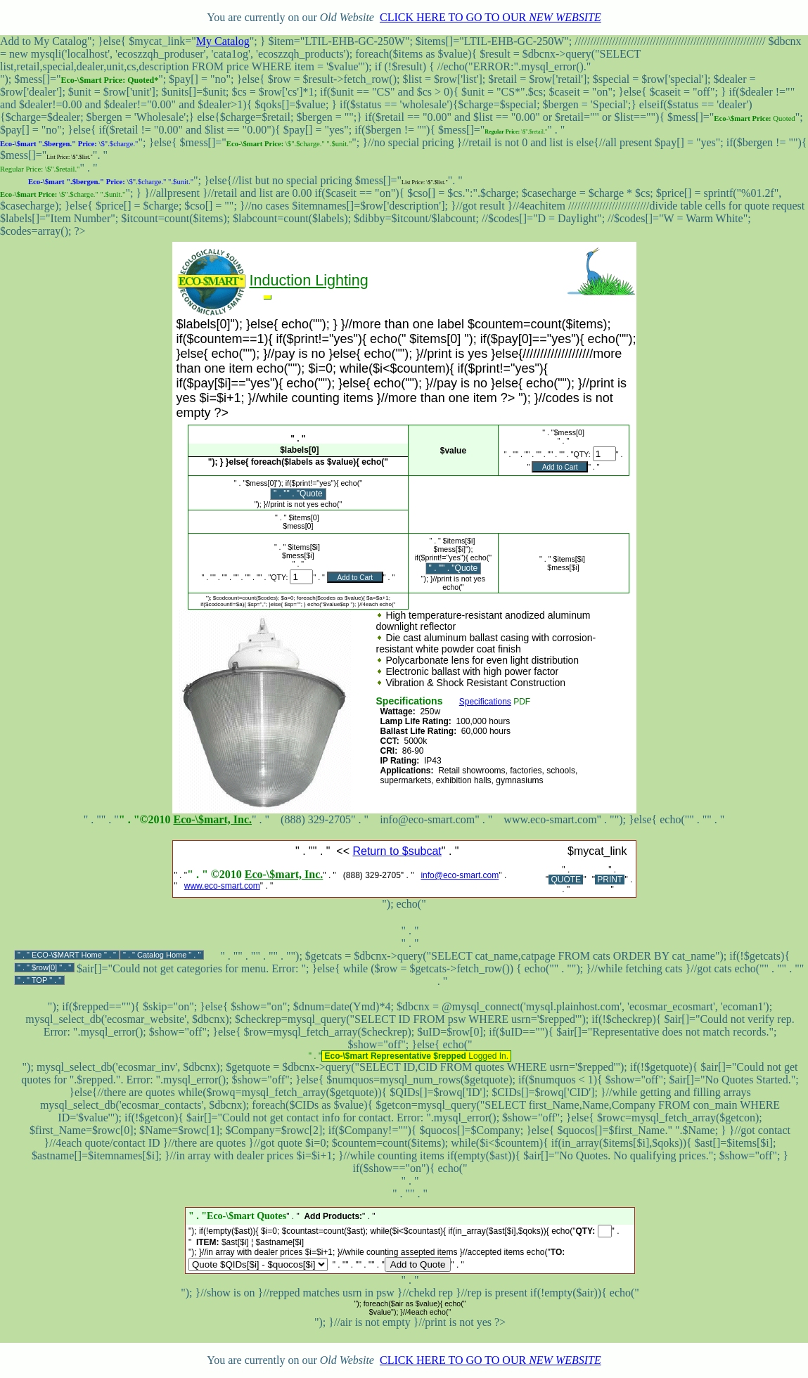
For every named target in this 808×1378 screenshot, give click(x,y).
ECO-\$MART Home (67, 955)
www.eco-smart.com (222, 886)
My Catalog (223, 41)
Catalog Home (161, 955)
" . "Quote (305, 493)
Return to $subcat (396, 851)
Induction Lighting (309, 280)
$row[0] (44, 967)
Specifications (485, 702)
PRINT (609, 879)
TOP (39, 980)
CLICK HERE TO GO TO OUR (490, 17)
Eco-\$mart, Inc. (212, 819)
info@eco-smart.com (460, 875)
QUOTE (566, 879)
